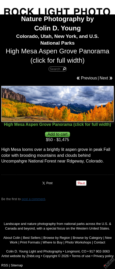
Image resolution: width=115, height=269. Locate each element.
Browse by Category (87, 238)
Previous (89, 78)
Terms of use (81, 256)
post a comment (33, 199)
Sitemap (17, 265)
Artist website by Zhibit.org (21, 256)
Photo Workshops (78, 242)
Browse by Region (56, 238)
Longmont (72, 251)
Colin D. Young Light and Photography (34, 251)
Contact (99, 242)
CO (84, 251)
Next (104, 78)
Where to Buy (53, 242)
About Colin (11, 238)
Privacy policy (103, 256)
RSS (4, 265)
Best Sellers (32, 238)
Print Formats (30, 242)
